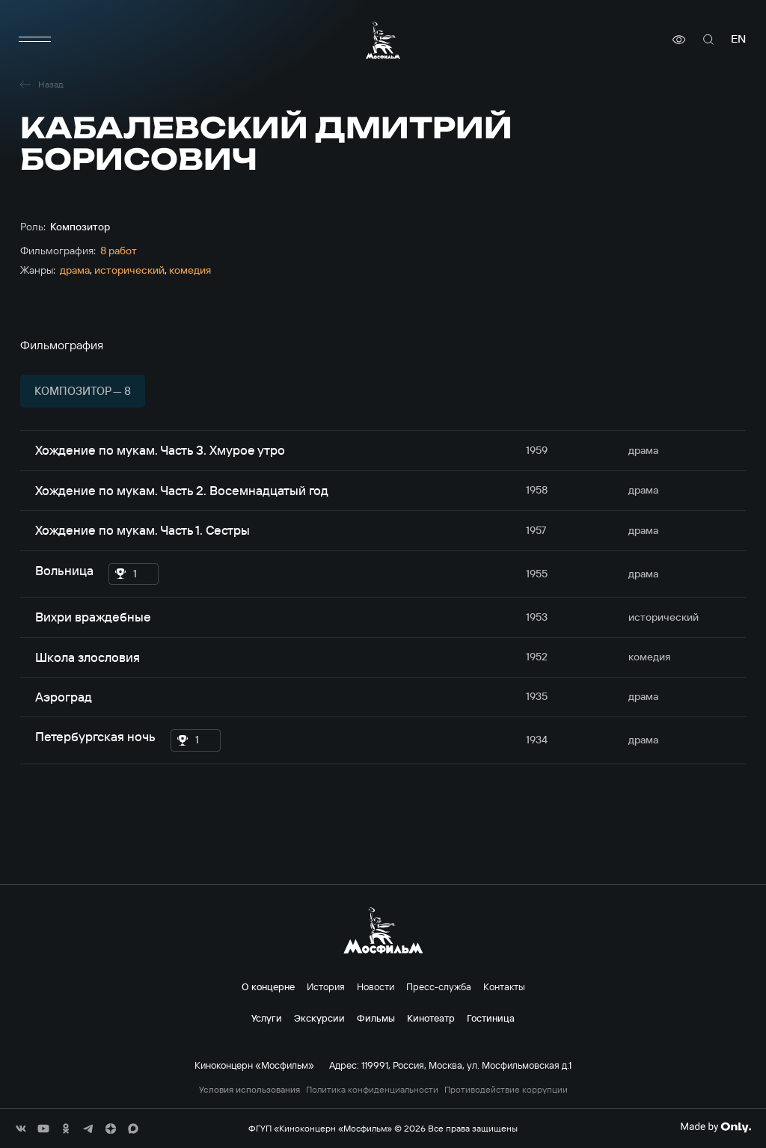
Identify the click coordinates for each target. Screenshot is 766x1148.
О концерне (268, 986)
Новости (375, 986)
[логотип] (383, 40)
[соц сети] (21, 1129)
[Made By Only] (715, 1127)
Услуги (266, 1018)
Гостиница (491, 1018)
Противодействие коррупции (506, 1089)
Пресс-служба (438, 986)
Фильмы (376, 1018)
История (326, 986)
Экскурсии (319, 1018)
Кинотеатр (431, 1018)
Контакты (504, 986)
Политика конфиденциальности (372, 1089)
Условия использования (249, 1089)
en (738, 39)
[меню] (35, 40)
